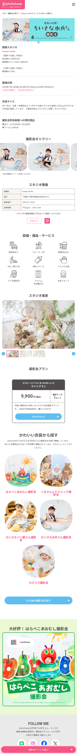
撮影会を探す (13, 13)
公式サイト (34, 220)
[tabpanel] (38, 324)
